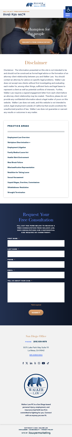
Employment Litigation (17, 147)
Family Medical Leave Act (18, 152)
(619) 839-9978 (14, 14)
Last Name (13, 249)
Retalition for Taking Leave (18, 172)
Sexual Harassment (15, 177)
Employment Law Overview (19, 137)
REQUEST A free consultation (36, 42)
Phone (28, 341)
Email (11, 270)
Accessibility (34, 429)
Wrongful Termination (16, 192)
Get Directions (36, 355)
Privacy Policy (47, 429)
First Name (13, 239)
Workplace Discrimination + (19, 142)
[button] (68, 9)
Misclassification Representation (21, 167)
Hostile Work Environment (18, 157)
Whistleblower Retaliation (18, 187)
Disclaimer (23, 429)
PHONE (11, 260)
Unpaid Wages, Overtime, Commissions (23, 182)
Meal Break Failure (15, 162)
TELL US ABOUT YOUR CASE (20, 281)
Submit (36, 312)
